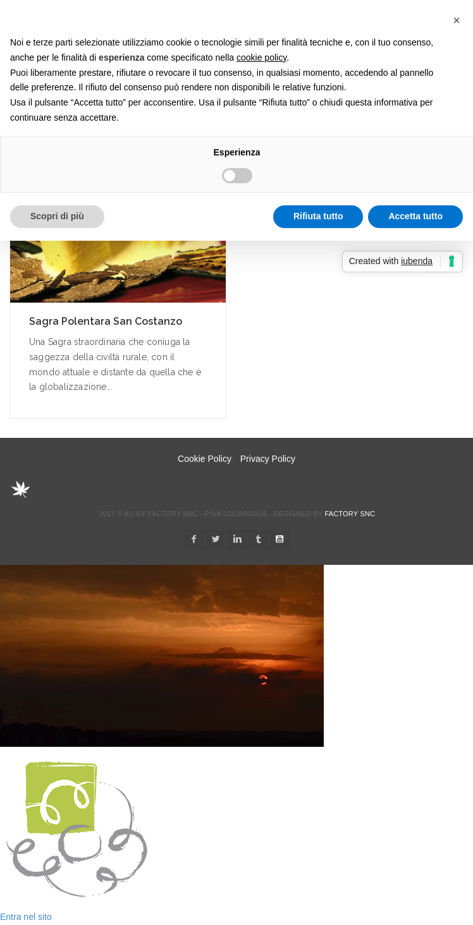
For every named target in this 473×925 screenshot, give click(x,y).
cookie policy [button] (261, 57)
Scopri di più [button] (57, 216)
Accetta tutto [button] (415, 216)
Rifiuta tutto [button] (318, 216)
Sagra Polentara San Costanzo (105, 321)
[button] (456, 20)
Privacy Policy (267, 459)
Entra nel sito (26, 917)
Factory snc (349, 513)
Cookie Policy (204, 459)
